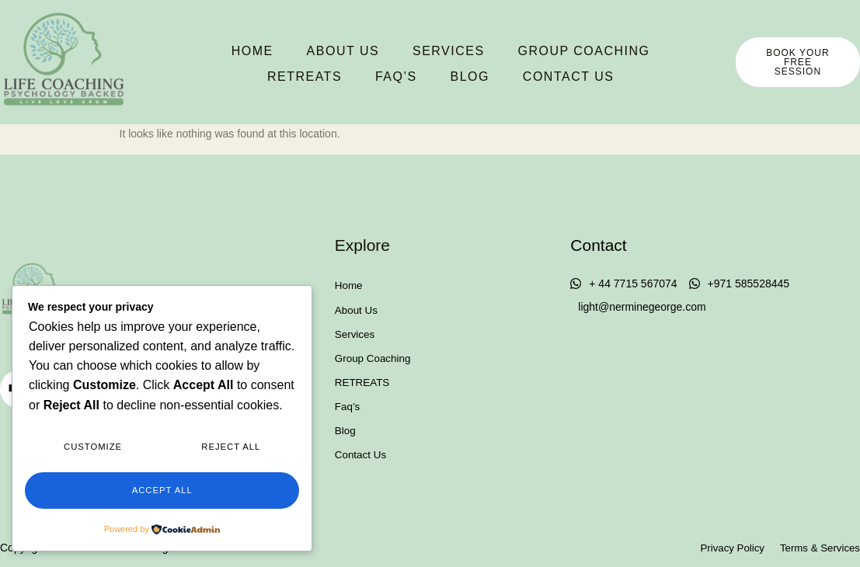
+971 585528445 (739, 283)
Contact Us (509, 74)
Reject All (231, 451)
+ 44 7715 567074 (623, 283)
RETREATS (658, 50)
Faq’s (341, 74)
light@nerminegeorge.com (641, 307)
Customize (93, 451)
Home (200, 50)
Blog (412, 74)
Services (391, 50)
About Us (288, 50)
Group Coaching (524, 50)
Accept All (161, 491)
